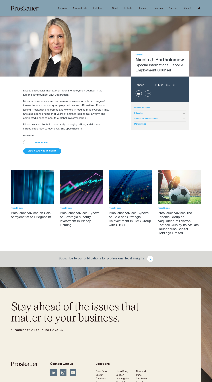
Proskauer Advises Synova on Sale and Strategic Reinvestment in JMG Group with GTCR (130, 219)
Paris (139, 374)
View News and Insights (42, 151)
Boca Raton (102, 371)
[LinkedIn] (53, 373)
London (140, 85)
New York (141, 371)
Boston (99, 374)
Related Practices (142, 108)
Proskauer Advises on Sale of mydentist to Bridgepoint (31, 215)
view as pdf (41, 143)
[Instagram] (63, 373)
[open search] (199, 8)
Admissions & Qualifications (146, 119)
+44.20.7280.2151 (165, 85)
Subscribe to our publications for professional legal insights (101, 258)
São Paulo (141, 378)
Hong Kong (122, 371)
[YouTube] (73, 373)
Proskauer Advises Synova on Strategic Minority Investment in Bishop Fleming (80, 219)
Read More (28, 136)
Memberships (140, 124)
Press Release (17, 208)
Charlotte (101, 378)
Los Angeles (122, 378)
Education (138, 113)
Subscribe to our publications (34, 330)
